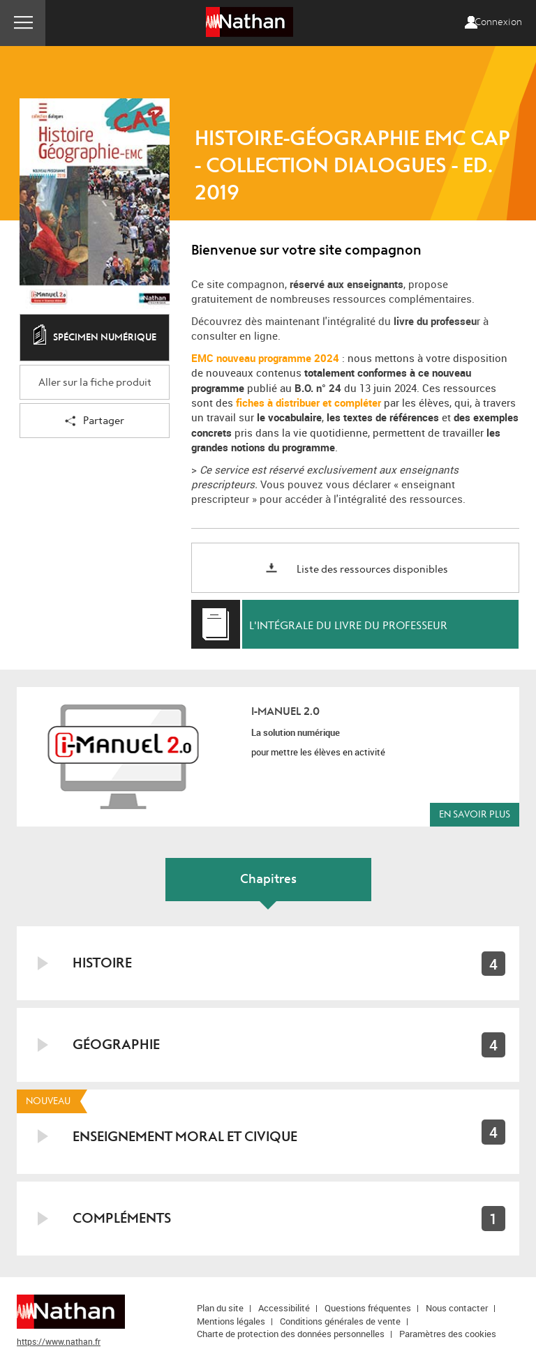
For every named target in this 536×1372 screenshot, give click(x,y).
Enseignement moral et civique (185, 1137)
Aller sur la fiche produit (94, 383)
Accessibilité (284, 1308)
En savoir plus (474, 814)
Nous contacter (457, 1308)
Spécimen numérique (95, 338)
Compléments (122, 1218)
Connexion (498, 22)
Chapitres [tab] (268, 879)
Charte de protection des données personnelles (291, 1333)
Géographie (116, 1044)
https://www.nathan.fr (58, 1341)
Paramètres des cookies (447, 1333)
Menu (22, 23)
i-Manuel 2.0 (285, 711)
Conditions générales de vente (340, 1321)
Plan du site (220, 1308)
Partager (94, 421)
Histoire (102, 963)
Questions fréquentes (368, 1308)
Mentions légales (231, 1321)
